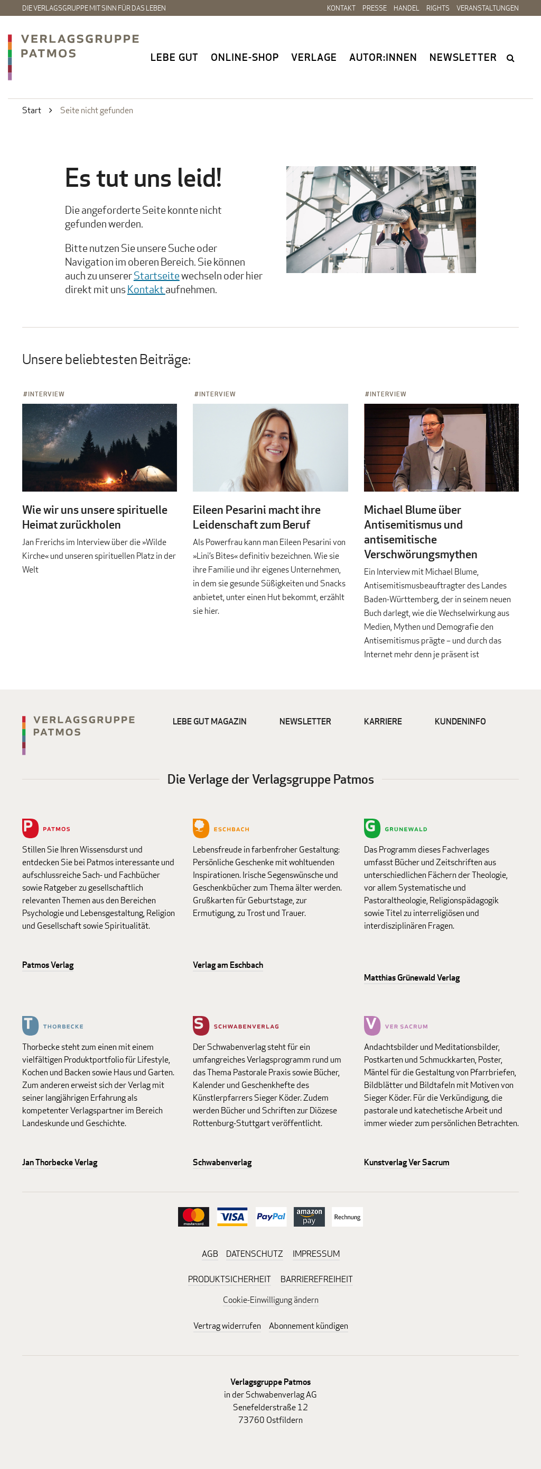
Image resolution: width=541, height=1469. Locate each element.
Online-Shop (245, 57)
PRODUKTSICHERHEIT (229, 1279)
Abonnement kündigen (308, 1325)
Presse (374, 8)
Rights (438, 8)
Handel (406, 8)
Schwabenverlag (222, 1162)
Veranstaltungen (487, 8)
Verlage (314, 57)
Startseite (157, 275)
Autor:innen (383, 57)
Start (31, 110)
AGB (210, 1253)
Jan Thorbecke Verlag (59, 1162)
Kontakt (341, 8)
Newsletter (463, 57)
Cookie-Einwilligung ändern (271, 1299)
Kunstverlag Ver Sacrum (407, 1162)
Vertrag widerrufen (227, 1325)
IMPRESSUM (316, 1253)
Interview (46, 393)
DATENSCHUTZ (254, 1253)
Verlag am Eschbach (228, 965)
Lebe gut (175, 57)
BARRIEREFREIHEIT (317, 1279)
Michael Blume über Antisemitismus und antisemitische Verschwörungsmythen (421, 531)
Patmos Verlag (47, 965)
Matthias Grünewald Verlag (412, 977)
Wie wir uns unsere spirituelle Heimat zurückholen (94, 517)
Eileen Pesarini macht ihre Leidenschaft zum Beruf (257, 517)
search (511, 58)
